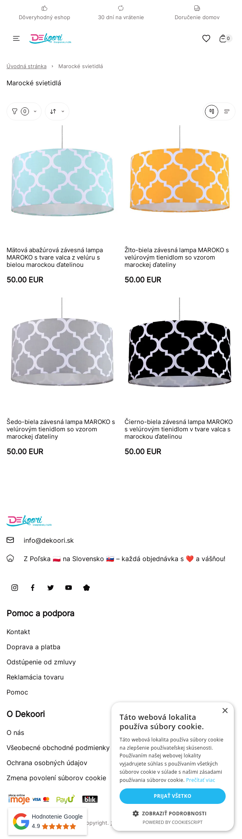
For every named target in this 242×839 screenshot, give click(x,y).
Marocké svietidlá (80, 66)
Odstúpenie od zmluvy (41, 662)
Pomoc (17, 692)
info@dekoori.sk (49, 540)
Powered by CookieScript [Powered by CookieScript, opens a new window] (173, 822)
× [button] (225, 711)
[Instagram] (15, 587)
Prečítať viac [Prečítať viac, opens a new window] (200, 780)
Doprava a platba (33, 647)
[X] (50, 587)
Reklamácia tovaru (35, 677)
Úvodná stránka (27, 66)
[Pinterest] (86, 587)
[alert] (172, 766)
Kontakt (18, 632)
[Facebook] (32, 587)
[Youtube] (68, 587)
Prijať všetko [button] (173, 795)
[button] (173, 813)
